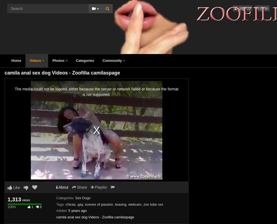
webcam (134, 204)
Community (114, 61)
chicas (71, 204)
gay (80, 204)
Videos (36, 61)
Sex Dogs (82, 198)
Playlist (99, 187)
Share (79, 187)
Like (14, 187)
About (62, 187)
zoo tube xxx (153, 204)
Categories (85, 61)
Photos (60, 61)
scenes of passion (99, 204)
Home (16, 61)
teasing (120, 204)
